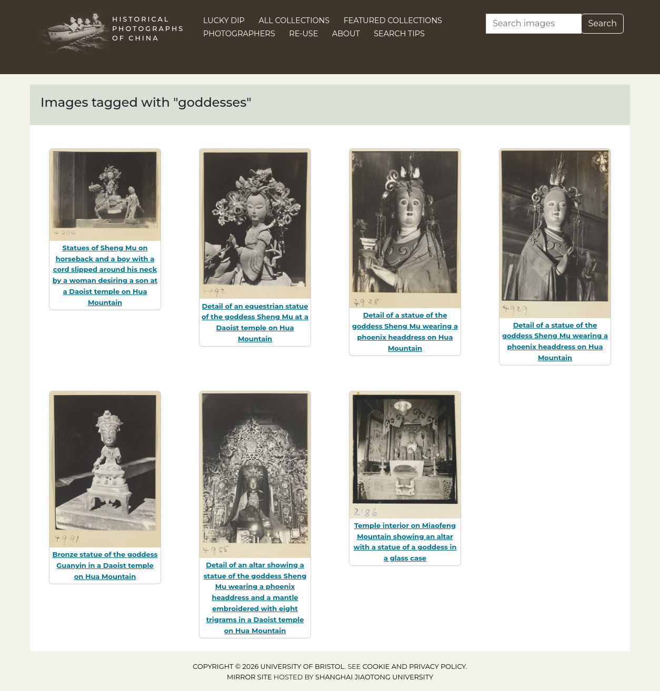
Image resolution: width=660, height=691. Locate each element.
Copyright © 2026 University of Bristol (268, 666)
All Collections (294, 20)
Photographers (239, 33)
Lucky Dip (224, 20)
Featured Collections (393, 20)
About (346, 33)
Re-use (303, 33)
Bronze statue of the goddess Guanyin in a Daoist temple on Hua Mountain (104, 565)
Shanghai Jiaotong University (374, 677)
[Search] (534, 24)
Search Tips (399, 33)
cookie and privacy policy (414, 666)
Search (602, 23)
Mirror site (249, 677)
